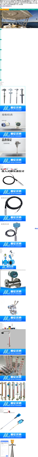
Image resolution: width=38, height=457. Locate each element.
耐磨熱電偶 (9, 28)
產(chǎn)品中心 (19, 9)
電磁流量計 (21, 28)
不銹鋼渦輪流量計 (1, 295)
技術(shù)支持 (28, 9)
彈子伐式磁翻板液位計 (16, 28)
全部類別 (5, 9)
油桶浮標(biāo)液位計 (6, 28)
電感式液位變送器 (1, 167)
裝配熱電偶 (1, 83)
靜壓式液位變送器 (1, 166)
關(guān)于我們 (14, 9)
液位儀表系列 (1, 322)
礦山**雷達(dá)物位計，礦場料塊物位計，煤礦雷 (4, 409)
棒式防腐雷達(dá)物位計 (2, 410)
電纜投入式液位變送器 (2, 221)
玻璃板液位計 (1, 327)
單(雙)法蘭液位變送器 (2, 324)
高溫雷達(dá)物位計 (1, 412)
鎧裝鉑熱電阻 (19, 28)
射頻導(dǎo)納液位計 (2, 325)
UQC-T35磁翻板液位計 (2, 407)
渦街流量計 (1, 249)
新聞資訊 (24, 9)
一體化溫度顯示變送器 (12, 28)
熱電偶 (0, 85)
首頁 (10, 9)
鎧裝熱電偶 (1, 84)
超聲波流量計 (1, 251)
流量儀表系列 (1, 248)
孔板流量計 (1, 250)
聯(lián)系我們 (33, 9)
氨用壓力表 (1, 168)
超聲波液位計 (1, 326)
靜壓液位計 (1, 165)
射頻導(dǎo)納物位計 (2, 408)
